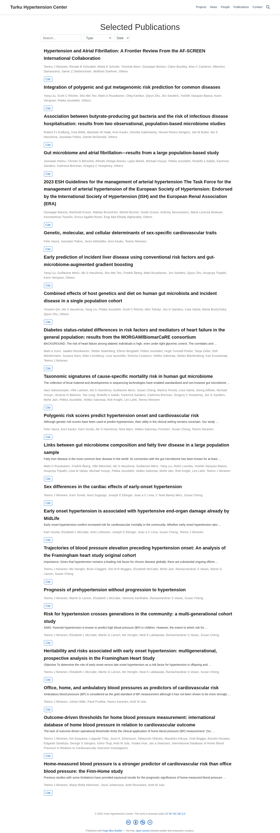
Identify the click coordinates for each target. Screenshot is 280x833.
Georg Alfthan (205, 390)
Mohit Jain (51, 399)
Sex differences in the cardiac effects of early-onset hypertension (113, 486)
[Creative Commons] (140, 822)
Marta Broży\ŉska (214, 309)
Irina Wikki (78, 132)
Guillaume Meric (68, 273)
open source (143, 830)
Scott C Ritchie (67, 95)
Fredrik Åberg (132, 273)
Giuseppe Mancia (56, 212)
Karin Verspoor (54, 277)
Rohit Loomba (183, 466)
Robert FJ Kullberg (56, 132)
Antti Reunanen (135, 785)
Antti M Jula (138, 701)
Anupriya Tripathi (214, 273)
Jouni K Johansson (123, 738)
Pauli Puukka (96, 701)
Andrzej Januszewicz (174, 212)
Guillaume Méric (147, 466)
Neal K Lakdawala (151, 635)
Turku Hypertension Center (38, 7)
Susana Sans (72, 355)
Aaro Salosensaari (56, 390)
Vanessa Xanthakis (135, 598)
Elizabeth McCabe (145, 569)
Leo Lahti (130, 399)
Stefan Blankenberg (190, 355)
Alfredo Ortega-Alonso (110, 161)
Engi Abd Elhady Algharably (122, 217)
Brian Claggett (96, 569)
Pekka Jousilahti (69, 100)
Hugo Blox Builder (112, 830)
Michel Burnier (129, 212)
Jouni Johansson (112, 785)
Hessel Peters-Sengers (174, 132)
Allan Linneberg (93, 355)
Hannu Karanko (117, 701)
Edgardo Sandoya (56, 743)
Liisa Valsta (192, 309)
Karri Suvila (86, 429)
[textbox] (61, 38)
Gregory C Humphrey (97, 165)
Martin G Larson (80, 598)
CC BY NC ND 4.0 (175, 813)
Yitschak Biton (131, 66)
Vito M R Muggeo (119, 569)
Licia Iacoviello (115, 355)
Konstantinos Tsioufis (58, 217)
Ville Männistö (101, 466)
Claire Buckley (177, 66)
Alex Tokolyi (153, 309)
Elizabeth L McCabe (75, 532)
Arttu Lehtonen (100, 532)
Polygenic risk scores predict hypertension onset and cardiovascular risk (121, 415)
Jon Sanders (170, 95)
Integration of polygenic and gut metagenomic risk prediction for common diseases (132, 87)
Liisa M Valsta (78, 470)
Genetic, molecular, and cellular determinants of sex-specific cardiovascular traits (130, 232)
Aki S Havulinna (92, 273)
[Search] (268, 7)
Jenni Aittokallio (95, 241)
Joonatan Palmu (70, 137)
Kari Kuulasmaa (216, 355)
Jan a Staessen (159, 743)
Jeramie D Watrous (68, 395)
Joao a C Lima (144, 495)
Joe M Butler (200, 132)
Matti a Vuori (52, 351)
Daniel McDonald (94, 137)
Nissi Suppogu (97, 495)
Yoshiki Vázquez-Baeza (196, 95)
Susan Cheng (146, 390)
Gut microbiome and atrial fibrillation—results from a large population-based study (131, 152)
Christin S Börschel (81, 161)
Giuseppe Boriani (154, 66)
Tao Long (89, 395)
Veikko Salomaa (164, 355)
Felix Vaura (51, 241)
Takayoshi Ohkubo (150, 738)
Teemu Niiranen (135, 241)
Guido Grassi (150, 212)
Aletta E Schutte (108, 66)
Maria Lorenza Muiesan (207, 212)
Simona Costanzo (140, 355)
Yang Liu (50, 95)
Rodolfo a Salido (203, 161)
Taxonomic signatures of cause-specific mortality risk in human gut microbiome (128, 376)
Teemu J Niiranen (56, 66)
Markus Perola (167, 390)
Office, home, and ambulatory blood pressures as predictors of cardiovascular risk (131, 687)
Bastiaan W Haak (99, 132)
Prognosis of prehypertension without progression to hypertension (115, 589)
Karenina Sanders (133, 395)
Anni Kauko (120, 132)
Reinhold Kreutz (80, 212)
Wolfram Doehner (105, 71)
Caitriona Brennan (69, 165)
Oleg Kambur (135, 95)
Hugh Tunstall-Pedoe (178, 351)
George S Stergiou (82, 743)
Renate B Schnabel (82, 66)
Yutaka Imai (139, 743)
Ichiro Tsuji (104, 743)
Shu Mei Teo (88, 95)
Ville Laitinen (79, 390)
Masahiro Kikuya (176, 738)
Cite (48, 79)
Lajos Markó (136, 161)
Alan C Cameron (200, 66)
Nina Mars (126, 429)
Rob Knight (114, 399)
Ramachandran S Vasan (192, 569)
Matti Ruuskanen (155, 273)
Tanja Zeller (203, 351)
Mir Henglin (77, 569)
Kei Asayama (78, 738)
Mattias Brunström (105, 212)
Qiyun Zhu (153, 95)
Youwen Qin (52, 309)
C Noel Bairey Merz (169, 495)
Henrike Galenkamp (143, 132)
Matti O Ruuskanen (111, 95)
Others (123, 71)
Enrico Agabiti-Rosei (88, 217)
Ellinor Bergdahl (128, 351)
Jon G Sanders (173, 309)
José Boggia (197, 738)
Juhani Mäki (77, 701)
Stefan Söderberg (103, 351)
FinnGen (164, 429)
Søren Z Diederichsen (77, 71)
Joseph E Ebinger (120, 495)
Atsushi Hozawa (218, 738)
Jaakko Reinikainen (76, 351)
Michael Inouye (156, 161)
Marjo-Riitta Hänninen (84, 785)
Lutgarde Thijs (98, 738)
